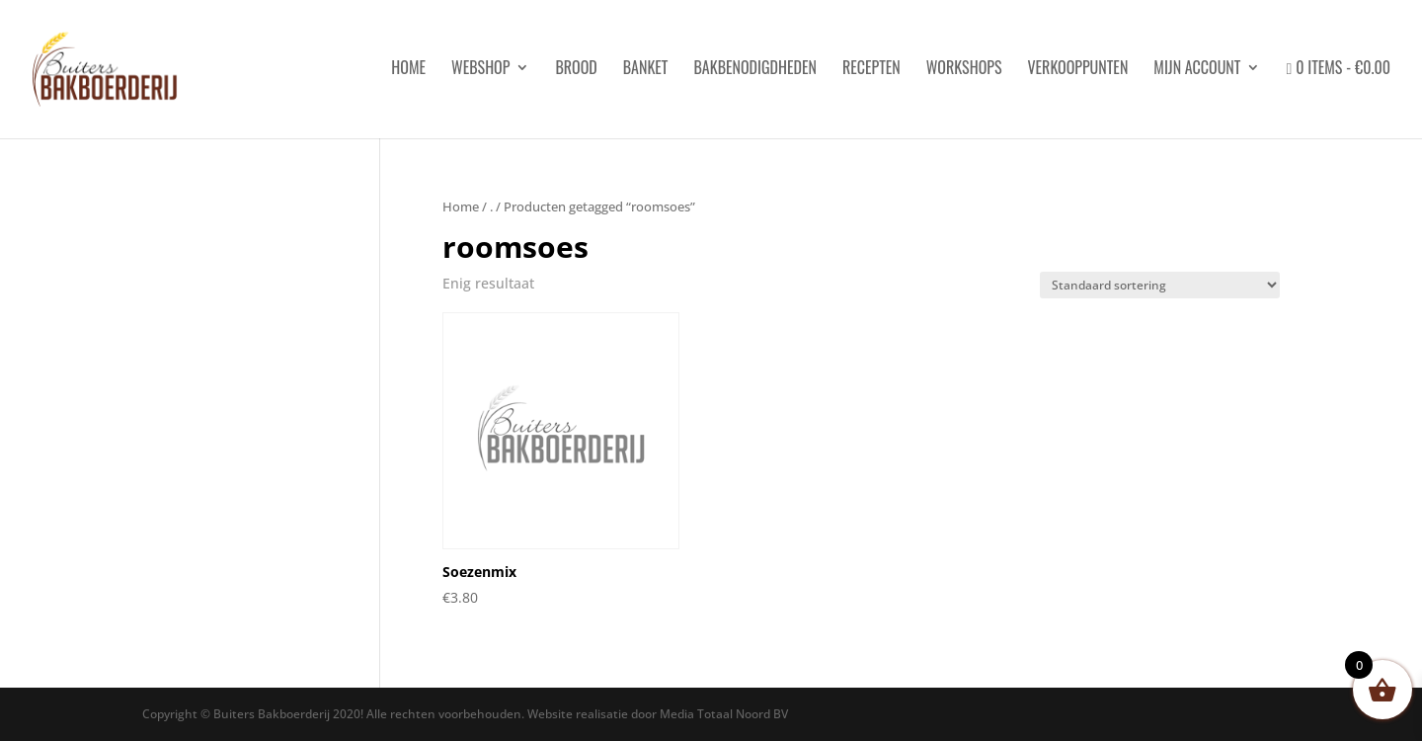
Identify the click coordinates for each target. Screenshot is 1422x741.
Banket (646, 69)
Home (460, 206)
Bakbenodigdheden (754, 69)
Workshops (964, 69)
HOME (408, 69)
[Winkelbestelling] (1160, 285)
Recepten (871, 69)
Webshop (480, 69)
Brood (575, 69)
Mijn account (1196, 69)
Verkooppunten (1077, 69)
